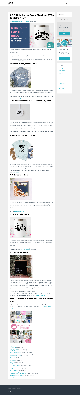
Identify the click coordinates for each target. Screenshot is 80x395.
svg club (61, 85)
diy (18, 21)
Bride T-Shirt (12, 357)
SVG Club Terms (68, 388)
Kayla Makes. (23, 133)
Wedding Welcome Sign (15, 377)
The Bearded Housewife (19, 211)
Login (66, 3)
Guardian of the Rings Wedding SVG (17, 375)
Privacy (62, 388)
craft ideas (12, 21)
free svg (21, 21)
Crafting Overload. (21, 98)
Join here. (64, 34)
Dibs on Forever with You (15, 367)
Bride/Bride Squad (14, 370)
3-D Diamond (13, 347)
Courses (62, 3)
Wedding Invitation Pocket (15, 355)
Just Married (12, 363)
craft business (62, 70)
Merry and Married (14, 359)
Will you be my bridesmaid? (15, 352)
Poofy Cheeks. (16, 172)
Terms (57, 388)
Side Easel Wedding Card (15, 365)
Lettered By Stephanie (25, 249)
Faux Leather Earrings (14, 372)
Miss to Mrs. (12, 360)
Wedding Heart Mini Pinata (15, 350)
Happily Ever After (14, 346)
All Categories (62, 68)
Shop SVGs (56, 3)
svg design (61, 91)
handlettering (62, 83)
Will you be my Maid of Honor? (16, 354)
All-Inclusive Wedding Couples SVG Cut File (19, 373)
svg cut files (26, 21)
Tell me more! (64, 58)
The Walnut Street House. (41, 295)
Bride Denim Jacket (14, 349)
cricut (16, 21)
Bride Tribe (12, 362)
